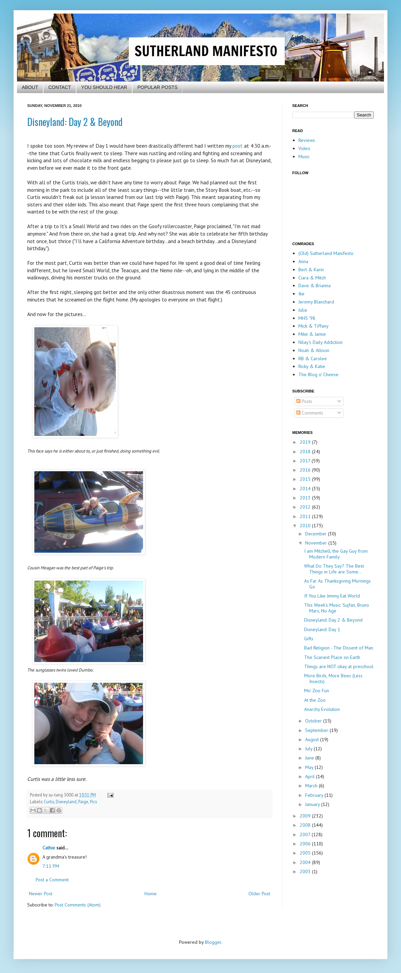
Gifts (308, 639)
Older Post (259, 894)
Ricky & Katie (311, 366)
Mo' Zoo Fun (316, 690)
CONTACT (59, 87)
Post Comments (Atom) (78, 905)
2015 (306, 479)
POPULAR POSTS (157, 87)
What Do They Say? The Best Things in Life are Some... (334, 569)
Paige (83, 801)
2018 (306, 451)
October (314, 721)
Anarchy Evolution (322, 709)
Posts (304, 401)
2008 (306, 825)
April (310, 776)
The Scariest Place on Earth (332, 657)
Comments (309, 413)
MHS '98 (306, 318)
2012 (306, 507)
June (310, 758)
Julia (302, 310)
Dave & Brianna (314, 285)
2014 (306, 488)
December (316, 534)
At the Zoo (315, 700)
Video (304, 148)
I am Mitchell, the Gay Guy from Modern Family (336, 554)
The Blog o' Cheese (318, 374)
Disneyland (66, 801)
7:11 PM (50, 866)
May (310, 767)
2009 (306, 816)
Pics (93, 801)
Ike (301, 294)
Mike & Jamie (312, 334)
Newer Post (40, 894)
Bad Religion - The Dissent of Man (338, 648)
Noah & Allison (313, 350)
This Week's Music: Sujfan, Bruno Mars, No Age (336, 608)
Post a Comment (52, 880)
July (309, 749)
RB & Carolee (312, 358)
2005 (306, 853)
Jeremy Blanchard (316, 302)
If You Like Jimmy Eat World (332, 596)
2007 (306, 834)
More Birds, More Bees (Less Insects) (333, 678)
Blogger (213, 942)
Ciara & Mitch (312, 278)
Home (150, 894)
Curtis (49, 801)
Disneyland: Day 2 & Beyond (75, 122)
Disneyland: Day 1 (322, 629)
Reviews (306, 140)
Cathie (48, 848)
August (312, 739)
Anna (303, 261)
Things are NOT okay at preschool (338, 666)
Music (304, 156)
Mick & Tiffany (313, 326)
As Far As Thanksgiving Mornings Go (337, 584)
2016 (306, 470)
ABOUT (30, 87)
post (237, 145)
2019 (306, 442)
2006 (306, 844)
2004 (306, 862)
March (312, 786)
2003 (306, 871)
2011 (306, 516)
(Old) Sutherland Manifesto (325, 253)
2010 (306, 525)
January (313, 804)
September (317, 730)
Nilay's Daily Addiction (320, 342)
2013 (306, 498)
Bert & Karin (311, 270)
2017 (306, 461)
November (316, 543)
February (315, 795)
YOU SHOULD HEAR (104, 87)
